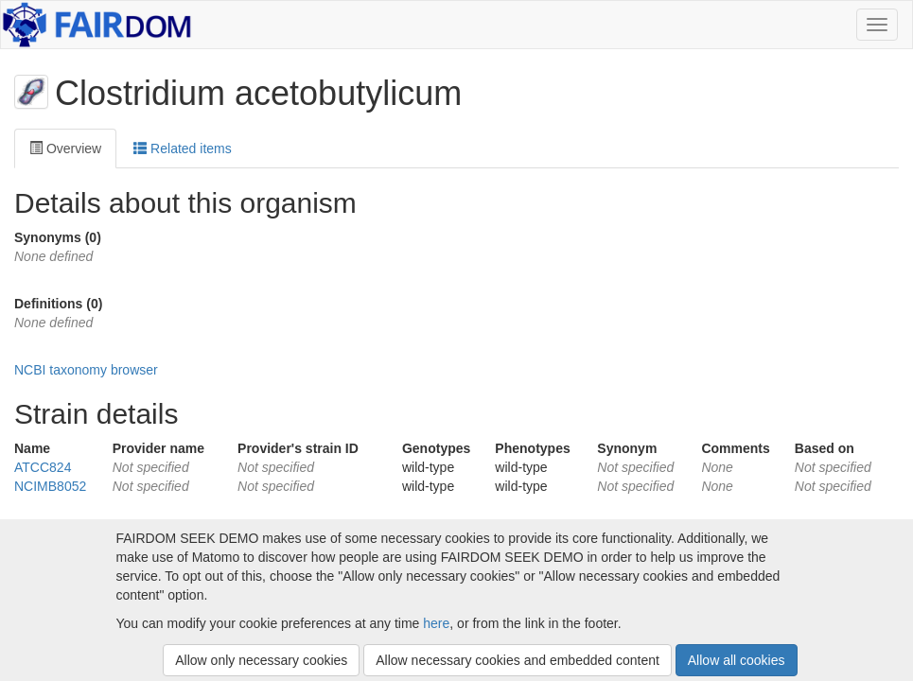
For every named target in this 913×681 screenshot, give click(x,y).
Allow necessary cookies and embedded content (517, 660)
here (436, 623)
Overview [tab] (65, 148)
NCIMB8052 (50, 486)
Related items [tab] (182, 148)
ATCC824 (42, 467)
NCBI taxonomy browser (86, 369)
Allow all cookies (736, 660)
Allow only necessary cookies (261, 660)
